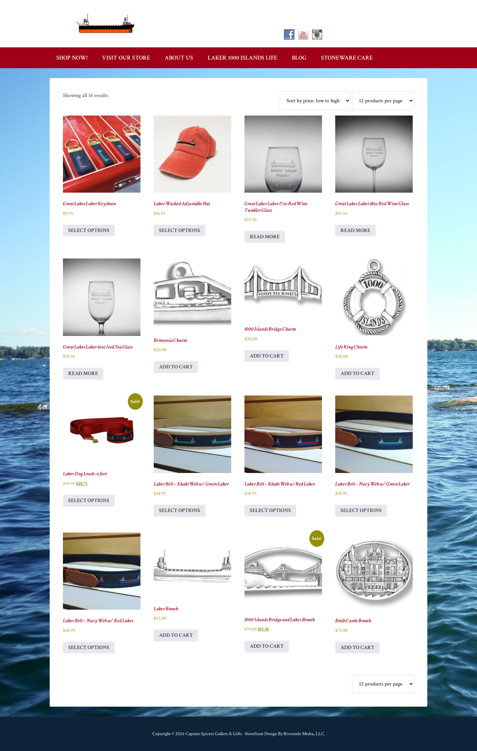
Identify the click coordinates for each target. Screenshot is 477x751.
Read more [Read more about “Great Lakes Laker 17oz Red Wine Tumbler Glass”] (265, 236)
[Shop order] (315, 100)
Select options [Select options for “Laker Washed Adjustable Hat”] (179, 230)
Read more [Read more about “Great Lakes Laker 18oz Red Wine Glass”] (355, 230)
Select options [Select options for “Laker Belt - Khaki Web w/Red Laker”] (270, 510)
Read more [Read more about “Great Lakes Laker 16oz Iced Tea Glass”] (83, 373)
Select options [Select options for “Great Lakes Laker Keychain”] (88, 230)
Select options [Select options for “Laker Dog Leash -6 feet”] (88, 500)
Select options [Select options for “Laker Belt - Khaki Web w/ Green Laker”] (179, 510)
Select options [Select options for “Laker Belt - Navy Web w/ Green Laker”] (361, 510)
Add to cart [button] (176, 366)
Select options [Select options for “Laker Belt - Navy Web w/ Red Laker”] (88, 647)
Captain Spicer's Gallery (106, 23)
